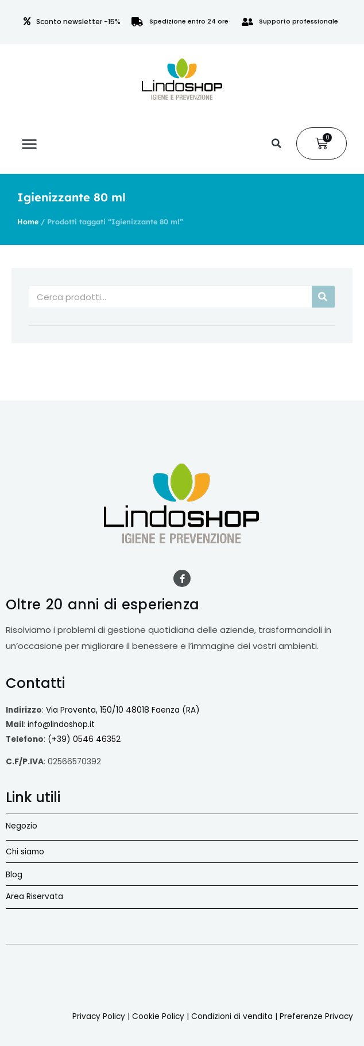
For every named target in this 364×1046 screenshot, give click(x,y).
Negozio (21, 826)
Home (27, 221)
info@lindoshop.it (61, 724)
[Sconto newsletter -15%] (27, 21)
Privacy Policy (98, 1016)
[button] (29, 143)
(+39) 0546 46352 (84, 739)
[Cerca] (323, 297)
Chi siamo (25, 851)
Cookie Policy (158, 1016)
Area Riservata (34, 896)
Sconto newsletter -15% (78, 21)
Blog (14, 874)
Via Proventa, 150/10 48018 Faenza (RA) (123, 710)
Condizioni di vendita (232, 1016)
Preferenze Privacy (316, 1016)
